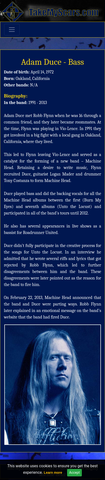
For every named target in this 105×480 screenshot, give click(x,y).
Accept (74, 472)
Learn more (53, 472)
